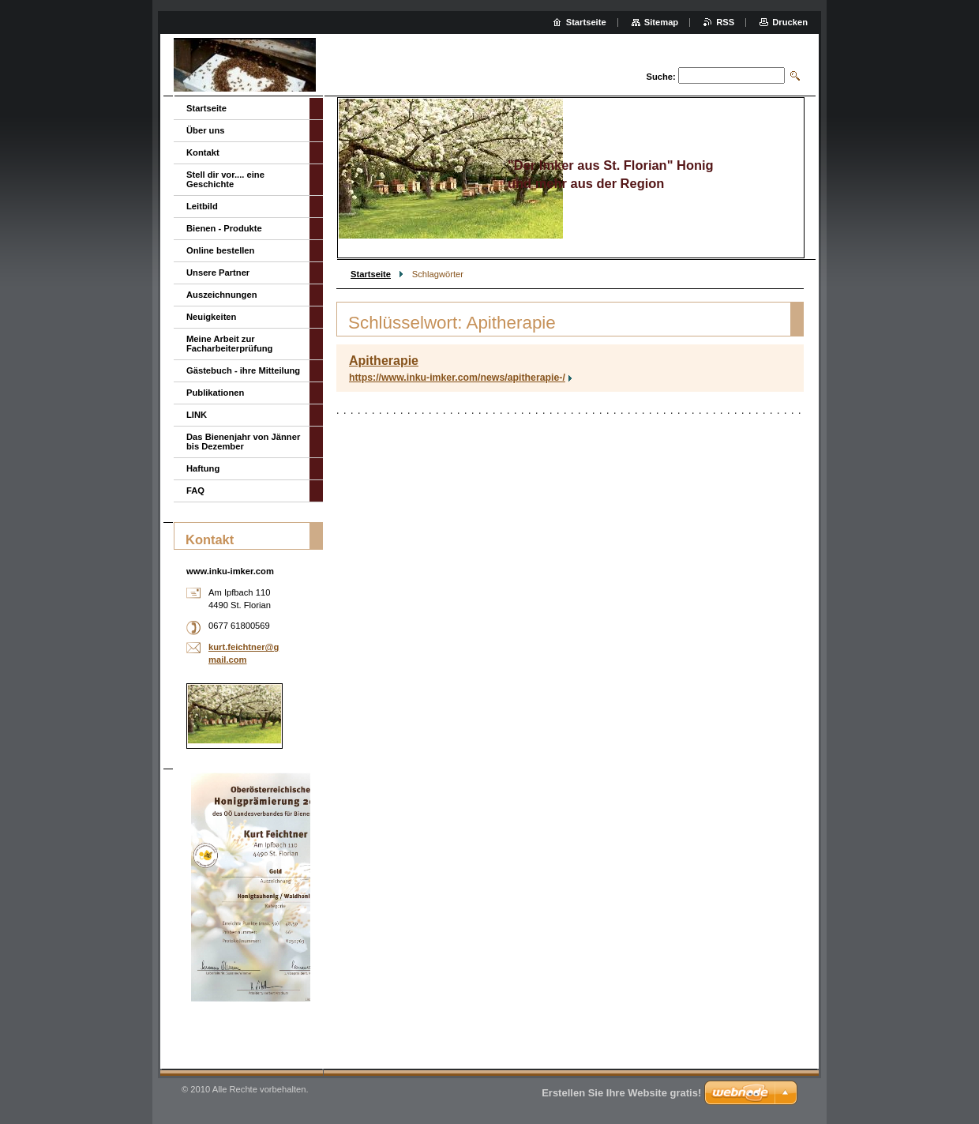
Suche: (660, 76)
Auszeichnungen (221, 294)
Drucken (790, 22)
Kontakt (202, 152)
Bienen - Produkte (224, 228)
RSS (725, 22)
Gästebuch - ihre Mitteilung (243, 370)
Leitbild (202, 206)
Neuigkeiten (211, 316)
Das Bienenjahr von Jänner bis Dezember (243, 441)
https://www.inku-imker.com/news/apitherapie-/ (457, 377)
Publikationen (215, 392)
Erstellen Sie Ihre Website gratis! (621, 1093)
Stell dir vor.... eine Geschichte (225, 179)
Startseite (371, 274)
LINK (196, 414)
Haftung (202, 468)
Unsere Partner (217, 272)
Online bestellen (220, 250)
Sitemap (661, 22)
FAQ (195, 490)
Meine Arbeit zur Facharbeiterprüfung (229, 343)
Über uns (205, 130)
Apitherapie (383, 360)
